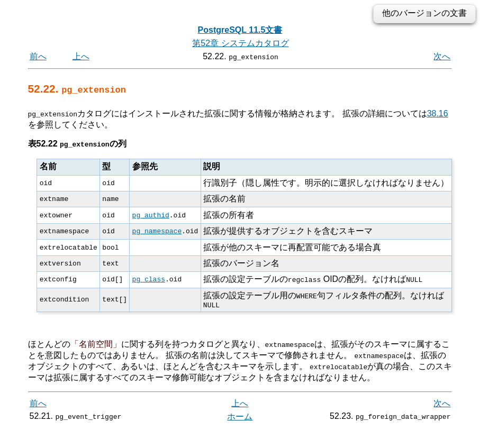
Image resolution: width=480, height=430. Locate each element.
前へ (38, 56)
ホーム (239, 418)
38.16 (437, 113)
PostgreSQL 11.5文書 (240, 29)
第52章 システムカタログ (240, 43)
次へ (441, 56)
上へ (81, 56)
